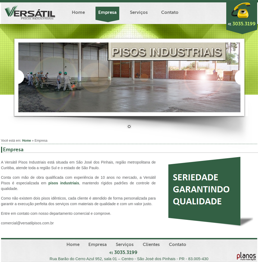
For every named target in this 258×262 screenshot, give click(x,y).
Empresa (107, 12)
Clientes (151, 244)
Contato (169, 12)
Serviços (139, 12)
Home (78, 12)
